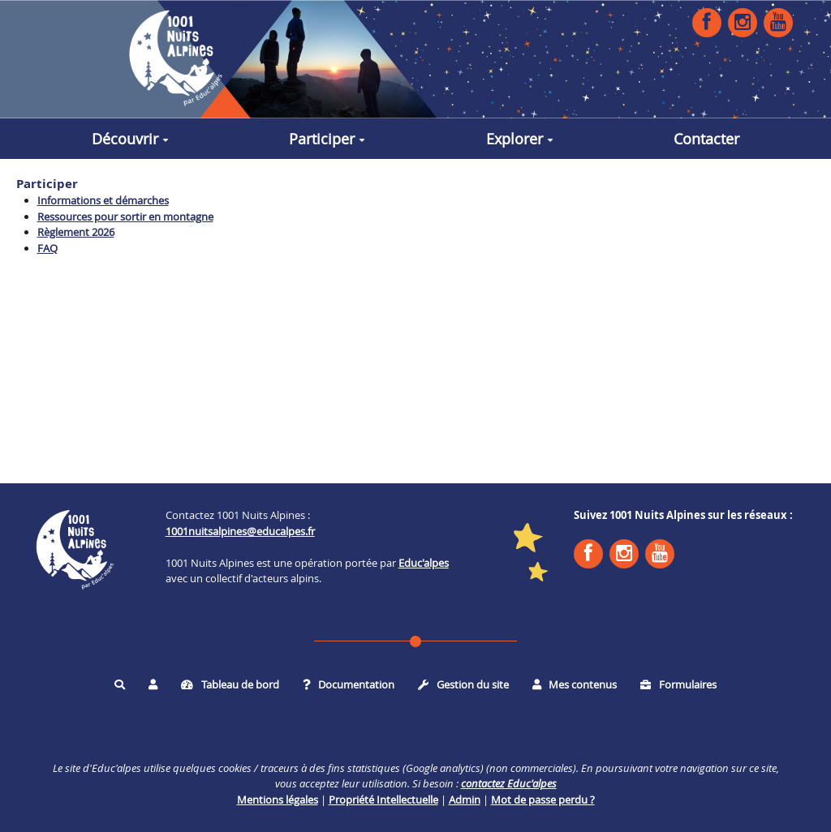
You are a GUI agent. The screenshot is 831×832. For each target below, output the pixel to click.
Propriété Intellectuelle (383, 799)
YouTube (778, 22)
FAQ (47, 248)
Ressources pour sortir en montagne (125, 216)
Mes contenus (575, 684)
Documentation (349, 684)
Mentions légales (277, 799)
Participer (327, 138)
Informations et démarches (103, 200)
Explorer (519, 138)
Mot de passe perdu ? (543, 799)
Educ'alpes (423, 562)
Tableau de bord (230, 684)
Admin (464, 799)
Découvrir (130, 138)
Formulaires (678, 684)
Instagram (742, 22)
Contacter (706, 138)
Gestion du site (463, 684)
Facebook (707, 22)
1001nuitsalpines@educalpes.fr (240, 531)
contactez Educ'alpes (509, 783)
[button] (153, 684)
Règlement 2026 (75, 232)
